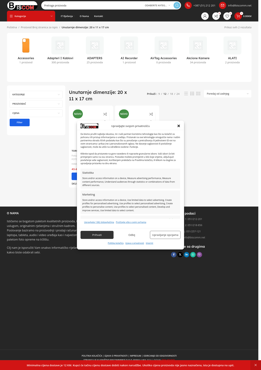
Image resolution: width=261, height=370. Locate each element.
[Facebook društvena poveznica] (173, 258)
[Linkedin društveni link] (186, 258)
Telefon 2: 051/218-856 (186, 228)
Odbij (131, 235)
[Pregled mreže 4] (198, 97)
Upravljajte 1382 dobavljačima (99, 222)
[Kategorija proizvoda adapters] (94, 55)
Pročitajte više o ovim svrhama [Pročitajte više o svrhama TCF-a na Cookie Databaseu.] (131, 222)
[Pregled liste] (186, 97)
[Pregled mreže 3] (192, 97)
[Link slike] (20, 266)
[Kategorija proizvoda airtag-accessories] (163, 55)
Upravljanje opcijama (165, 235)
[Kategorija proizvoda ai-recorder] (129, 55)
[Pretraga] (117, 7)
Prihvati (97, 235)
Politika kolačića (116, 243)
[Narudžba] (227, 97)
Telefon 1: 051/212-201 (186, 222)
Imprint (149, 243)
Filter (19, 126)
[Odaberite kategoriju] (157, 7)
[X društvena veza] (180, 258)
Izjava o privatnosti (134, 243)
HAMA (75, 166)
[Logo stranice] (28, 7)
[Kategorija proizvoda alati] (232, 55)
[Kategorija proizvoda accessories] (26, 55)
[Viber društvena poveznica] (199, 258)
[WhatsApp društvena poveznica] (193, 258)
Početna (12, 31)
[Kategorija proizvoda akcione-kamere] (198, 55)
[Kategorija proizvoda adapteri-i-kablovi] (60, 55)
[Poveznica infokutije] (200, 7)
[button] (178, 126)
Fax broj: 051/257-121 (186, 235)
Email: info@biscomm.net (188, 241)
